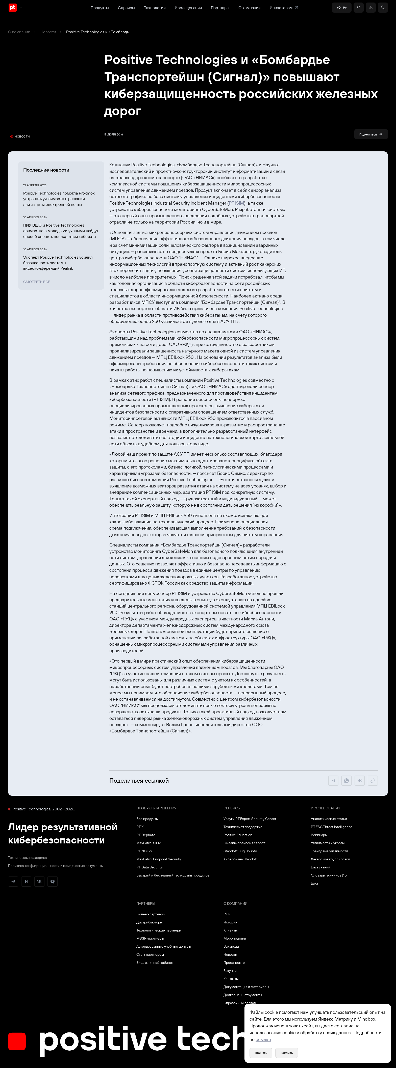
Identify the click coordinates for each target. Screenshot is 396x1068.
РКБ (227, 914)
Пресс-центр (234, 962)
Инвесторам (284, 7)
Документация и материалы (246, 986)
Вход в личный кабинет (155, 962)
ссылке (263, 1039)
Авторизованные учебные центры (163, 946)
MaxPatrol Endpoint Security (158, 859)
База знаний (320, 867)
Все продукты (147, 818)
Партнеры (220, 7)
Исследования (188, 7)
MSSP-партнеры (150, 938)
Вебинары (319, 835)
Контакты (231, 978)
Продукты (100, 7)
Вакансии (231, 946)
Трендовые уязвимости (329, 851)
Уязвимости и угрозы (327, 843)
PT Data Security (149, 867)
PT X (140, 827)
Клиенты (230, 930)
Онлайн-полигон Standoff (244, 843)
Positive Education (238, 835)
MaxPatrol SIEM (148, 843)
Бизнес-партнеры (150, 914)
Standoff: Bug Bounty (240, 851)
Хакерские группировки (330, 859)
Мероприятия (235, 938)
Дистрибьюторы (149, 922)
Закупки (230, 970)
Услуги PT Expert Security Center (250, 818)
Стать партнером (150, 954)
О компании (249, 7)
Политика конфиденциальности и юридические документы (55, 865)
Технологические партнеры (158, 930)
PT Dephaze (145, 835)
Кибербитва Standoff (240, 859)
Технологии (155, 7)
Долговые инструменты (243, 995)
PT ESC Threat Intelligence (331, 827)
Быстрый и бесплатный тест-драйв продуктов (172, 875)
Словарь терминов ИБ (329, 875)
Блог (315, 883)
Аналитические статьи (329, 818)
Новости (48, 31)
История (230, 922)
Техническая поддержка (27, 857)
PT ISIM (236, 203)
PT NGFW (144, 851)
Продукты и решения (156, 808)
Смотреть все (36, 282)
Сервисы (126, 7)
